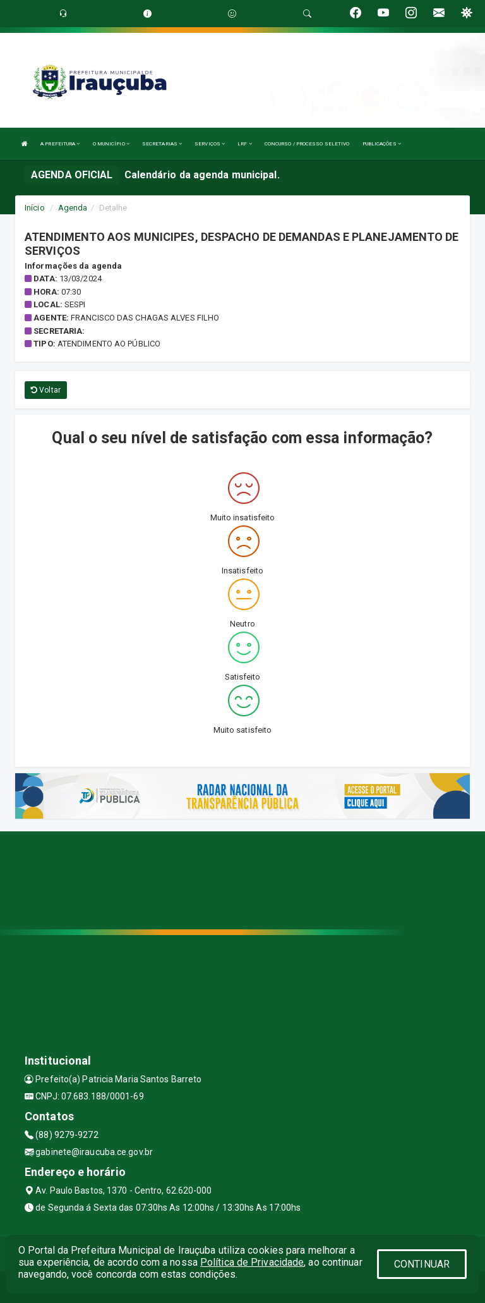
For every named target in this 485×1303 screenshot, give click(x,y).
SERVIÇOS (210, 144)
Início (35, 207)
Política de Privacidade (252, 1262)
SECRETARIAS (162, 144)
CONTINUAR (422, 1264)
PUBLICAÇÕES (381, 144)
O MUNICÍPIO (111, 144)
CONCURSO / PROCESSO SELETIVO (307, 144)
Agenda (73, 207)
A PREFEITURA (60, 144)
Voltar (46, 390)
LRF (244, 144)
